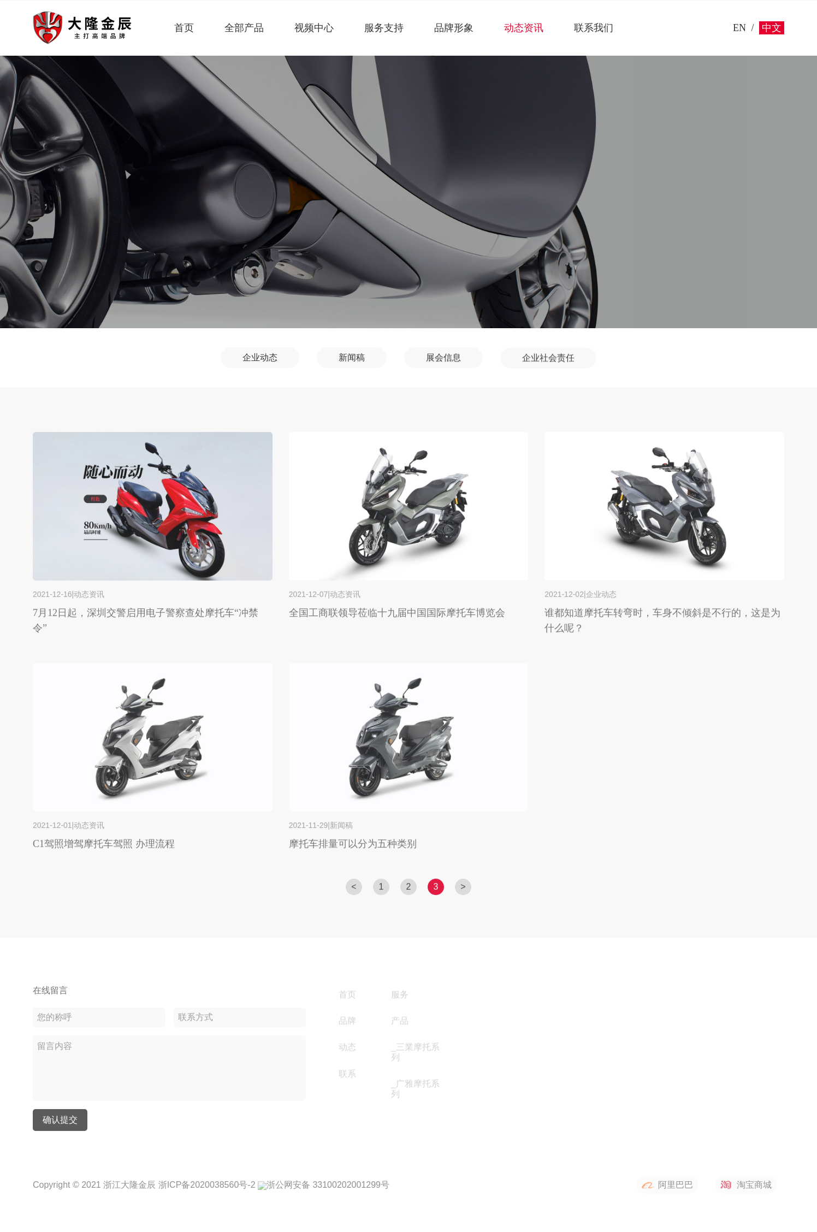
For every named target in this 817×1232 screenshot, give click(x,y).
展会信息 (443, 361)
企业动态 (259, 358)
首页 (184, 27)
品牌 (347, 1022)
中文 (772, 27)
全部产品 (244, 27)
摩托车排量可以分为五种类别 (353, 851)
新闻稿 (352, 359)
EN (739, 27)
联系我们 (593, 27)
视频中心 (314, 27)
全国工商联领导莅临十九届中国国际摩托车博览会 (397, 620)
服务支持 (384, 27)
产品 (399, 1022)
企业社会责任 (548, 363)
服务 (399, 995)
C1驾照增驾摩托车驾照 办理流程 (104, 851)
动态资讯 (523, 27)
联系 (347, 1074)
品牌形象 (453, 27)
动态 (347, 1048)
